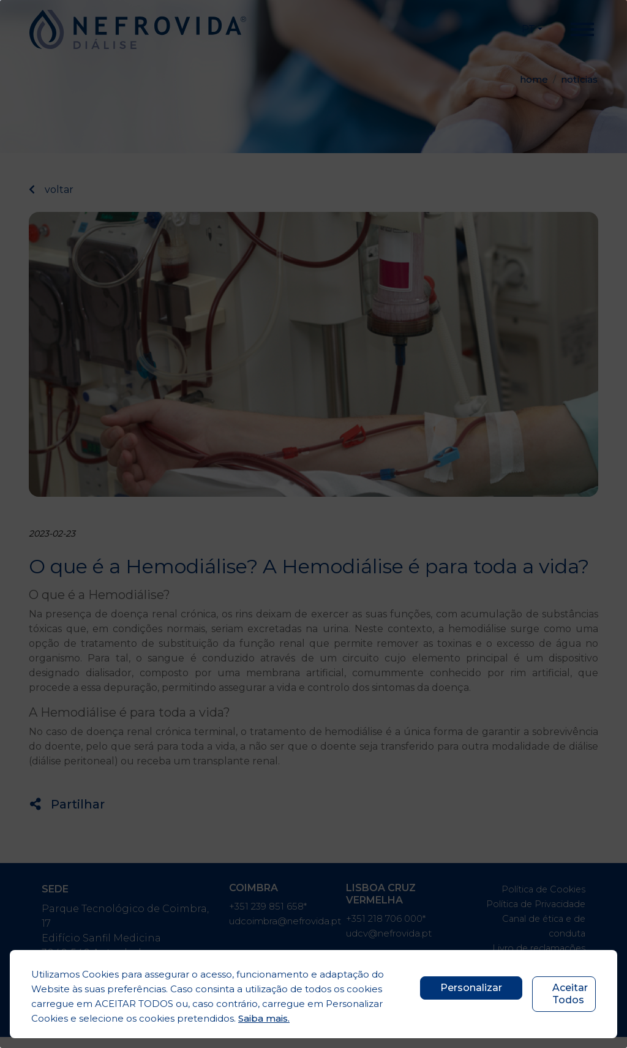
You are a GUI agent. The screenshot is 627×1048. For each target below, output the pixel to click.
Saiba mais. (264, 1018)
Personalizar (471, 987)
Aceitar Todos (570, 994)
